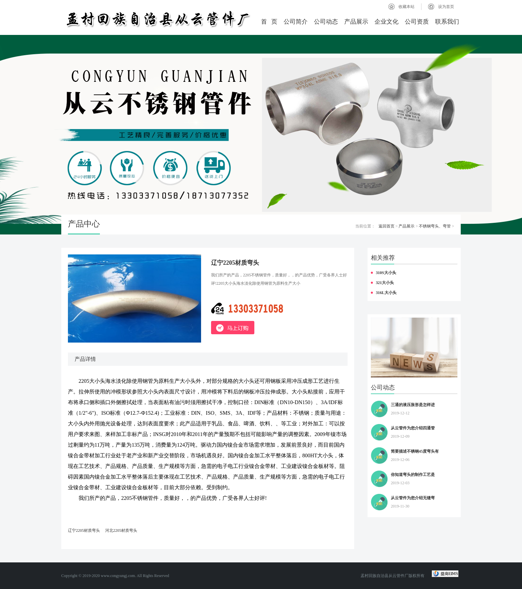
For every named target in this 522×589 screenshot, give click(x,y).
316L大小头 (386, 292)
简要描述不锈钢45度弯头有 (415, 451)
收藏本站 (406, 6)
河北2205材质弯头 (121, 530)
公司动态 (326, 21)
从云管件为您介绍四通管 (413, 428)
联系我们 (447, 21)
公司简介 (296, 21)
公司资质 (417, 21)
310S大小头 (386, 272)
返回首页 (386, 226)
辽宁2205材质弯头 (84, 530)
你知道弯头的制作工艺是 (413, 474)
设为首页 (446, 6)
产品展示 (356, 21)
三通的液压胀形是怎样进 (413, 404)
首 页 (269, 21)
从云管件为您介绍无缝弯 (413, 498)
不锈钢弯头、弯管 (435, 226)
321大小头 (385, 282)
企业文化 (386, 21)
